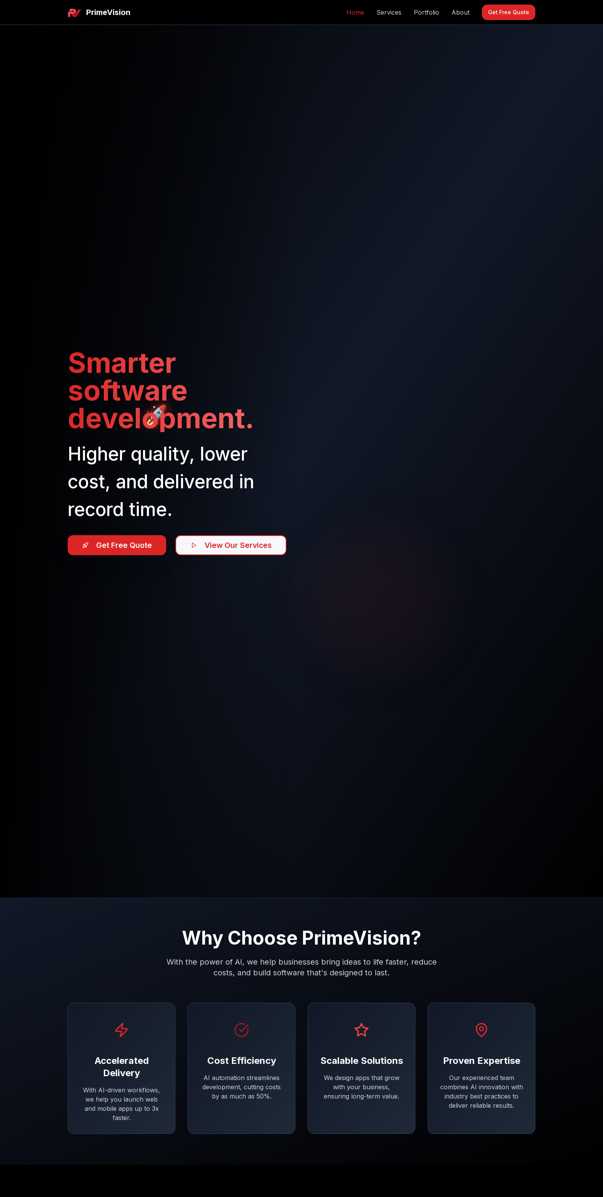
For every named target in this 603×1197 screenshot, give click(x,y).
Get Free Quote (508, 12)
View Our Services (235, 545)
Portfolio (426, 12)
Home (355, 12)
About (460, 12)
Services (388, 12)
